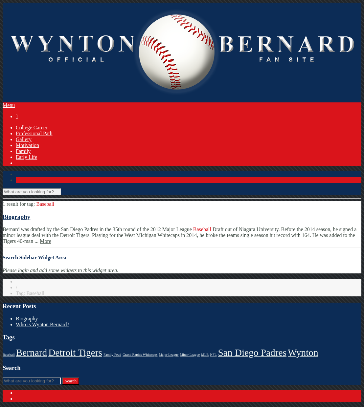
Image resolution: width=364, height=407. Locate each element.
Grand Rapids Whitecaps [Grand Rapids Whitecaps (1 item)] (140, 354)
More (45, 241)
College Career (31, 127)
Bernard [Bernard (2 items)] (31, 352)
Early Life (26, 157)
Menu (9, 105)
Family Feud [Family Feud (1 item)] (112, 354)
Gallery (24, 139)
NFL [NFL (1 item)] (213, 354)
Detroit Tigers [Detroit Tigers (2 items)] (75, 352)
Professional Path (34, 133)
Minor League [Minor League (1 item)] (190, 354)
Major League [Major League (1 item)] (168, 354)
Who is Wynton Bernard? (42, 324)
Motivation (27, 145)
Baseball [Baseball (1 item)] (9, 354)
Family (23, 151)
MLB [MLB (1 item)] (205, 354)
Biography (16, 216)
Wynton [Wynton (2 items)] (303, 352)
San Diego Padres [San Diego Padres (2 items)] (252, 352)
